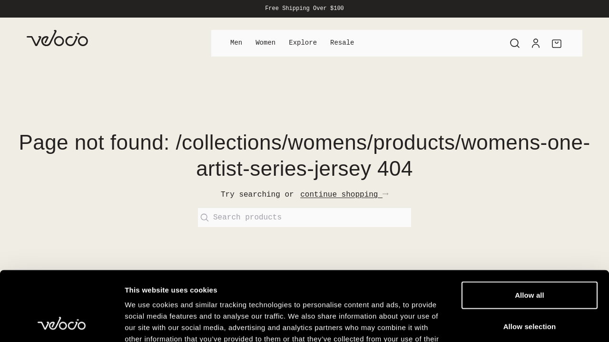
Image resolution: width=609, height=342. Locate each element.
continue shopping (344, 195)
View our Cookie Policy (199, 285)
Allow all (529, 230)
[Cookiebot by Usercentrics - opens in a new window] (61, 323)
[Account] (535, 43)
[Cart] (556, 43)
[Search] (514, 43)
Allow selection (529, 261)
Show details (499, 323)
